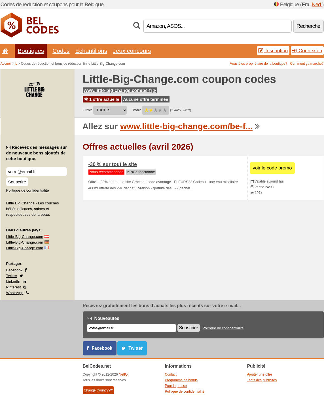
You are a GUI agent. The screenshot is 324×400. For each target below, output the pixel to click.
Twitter (11, 276)
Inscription (273, 50)
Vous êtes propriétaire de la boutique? (258, 64)
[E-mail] (131, 328)
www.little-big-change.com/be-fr (120, 90)
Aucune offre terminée (145, 99)
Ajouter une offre (259, 374)
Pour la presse (176, 386)
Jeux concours (132, 50)
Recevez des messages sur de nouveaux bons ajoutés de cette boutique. (36, 153)
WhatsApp (15, 293)
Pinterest (13, 287)
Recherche (308, 26)
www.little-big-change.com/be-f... (186, 126)
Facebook (14, 270)
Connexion (307, 50)
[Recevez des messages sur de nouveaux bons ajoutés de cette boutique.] (36, 171)
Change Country (98, 390)
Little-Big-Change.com (24, 236)
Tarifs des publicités (262, 380)
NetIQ (123, 374)
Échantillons (91, 50)
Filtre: (87, 110)
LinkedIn (13, 281)
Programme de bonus (181, 380)
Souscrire (17, 181)
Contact (171, 374)
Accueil (6, 64)
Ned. (317, 4)
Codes (60, 50)
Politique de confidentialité (27, 190)
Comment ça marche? (306, 64)
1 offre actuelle (101, 99)
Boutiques (31, 50)
